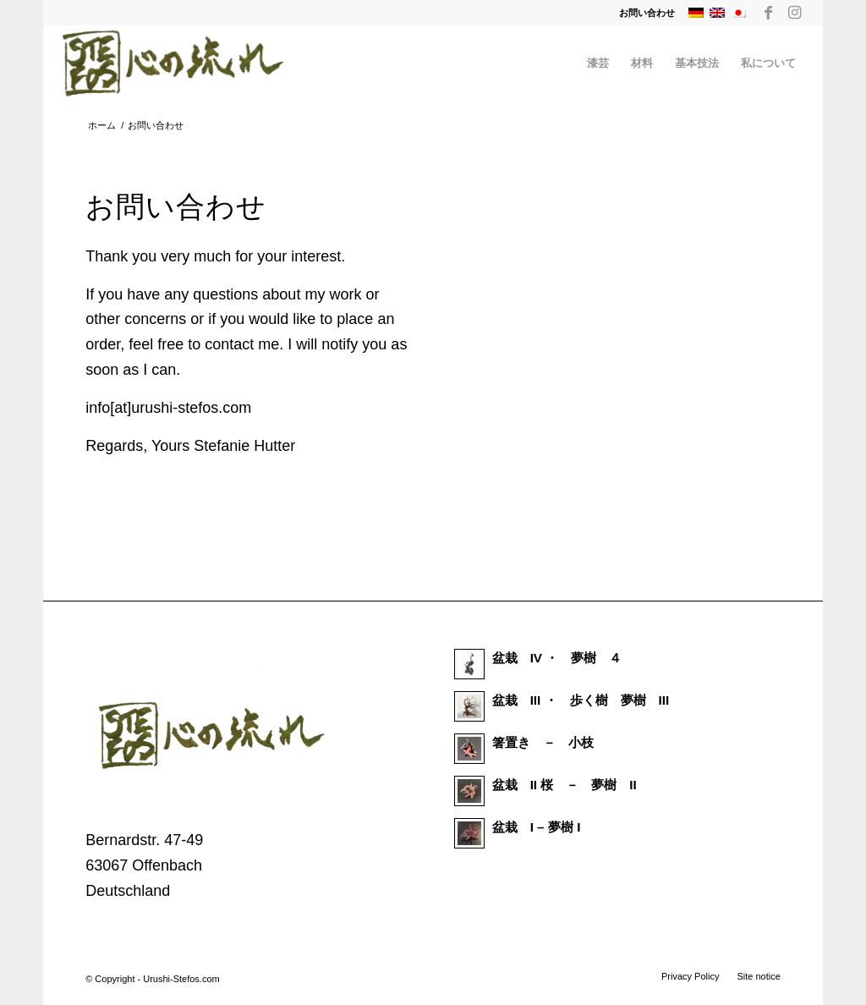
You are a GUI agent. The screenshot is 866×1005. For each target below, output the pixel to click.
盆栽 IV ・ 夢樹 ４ (557, 658)
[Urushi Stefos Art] (173, 63)
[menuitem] (643, 12)
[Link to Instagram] (794, 12)
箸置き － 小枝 (543, 742)
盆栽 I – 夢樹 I (536, 827)
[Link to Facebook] (768, 12)
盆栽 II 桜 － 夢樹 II (564, 784)
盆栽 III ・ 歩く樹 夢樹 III (581, 700)
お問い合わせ (647, 13)
